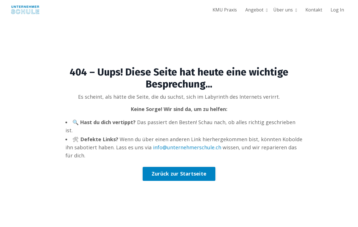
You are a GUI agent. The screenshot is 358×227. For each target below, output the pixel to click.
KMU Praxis (225, 10)
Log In (337, 10)
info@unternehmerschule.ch (187, 147)
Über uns (285, 10)
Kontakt (313, 10)
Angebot (256, 10)
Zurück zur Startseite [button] (179, 173)
